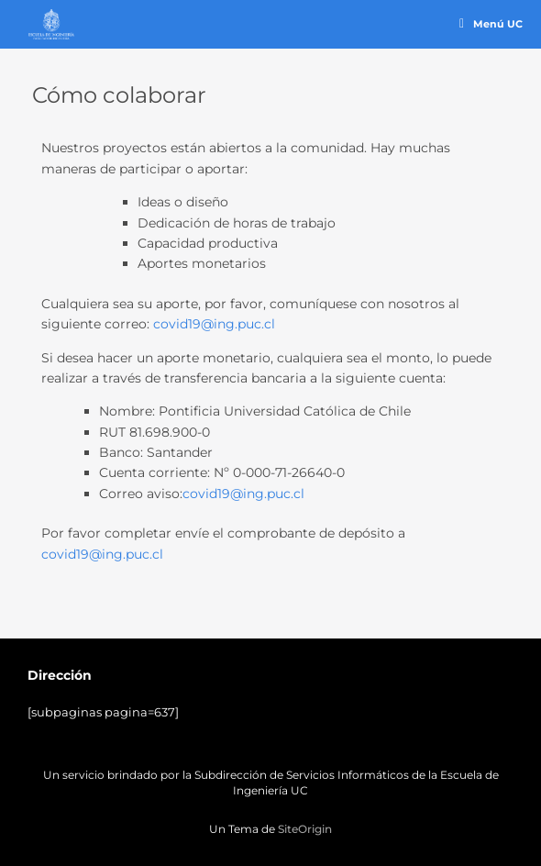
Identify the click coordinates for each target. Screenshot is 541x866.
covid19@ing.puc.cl (214, 324)
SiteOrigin (305, 829)
